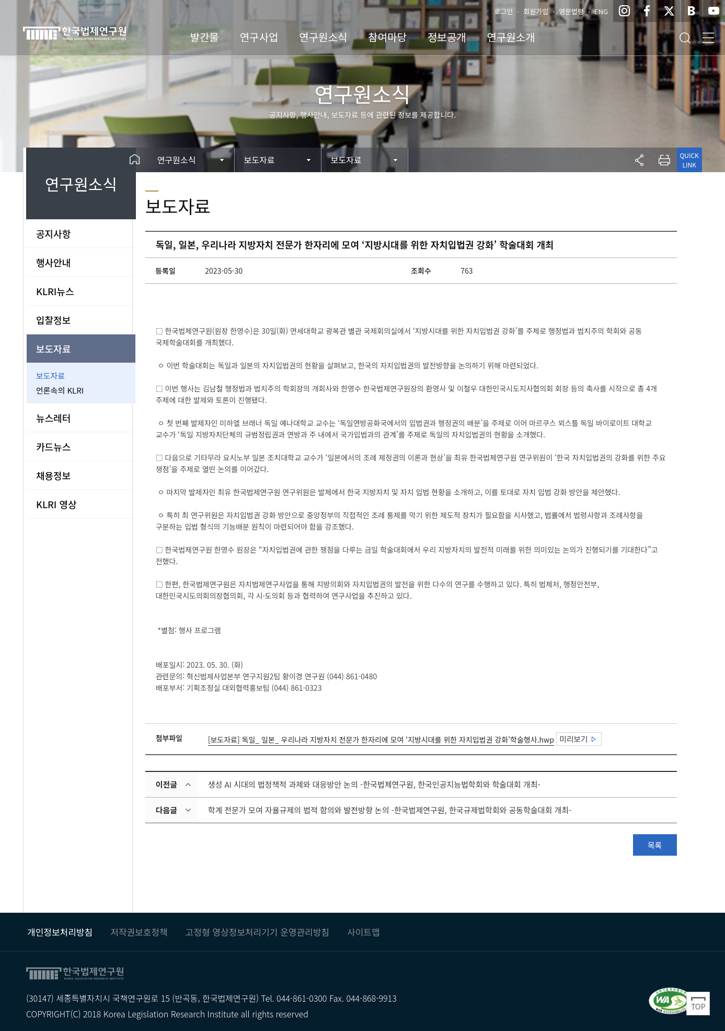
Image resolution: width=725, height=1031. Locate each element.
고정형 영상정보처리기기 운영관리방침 (257, 928)
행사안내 (53, 262)
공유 (636, 160)
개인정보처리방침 (60, 928)
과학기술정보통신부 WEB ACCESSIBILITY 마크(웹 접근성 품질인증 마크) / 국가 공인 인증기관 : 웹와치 (670, 996)
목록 (652, 844)
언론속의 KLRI (60, 390)
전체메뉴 (708, 37)
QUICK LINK (686, 160)
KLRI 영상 (56, 504)
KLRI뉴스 (55, 291)
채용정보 (53, 475)
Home (151, 160)
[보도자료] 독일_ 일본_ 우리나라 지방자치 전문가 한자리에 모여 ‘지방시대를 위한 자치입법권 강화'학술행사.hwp (396, 739)
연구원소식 (195, 159)
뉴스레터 (53, 417)
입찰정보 (53, 320)
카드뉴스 (53, 446)
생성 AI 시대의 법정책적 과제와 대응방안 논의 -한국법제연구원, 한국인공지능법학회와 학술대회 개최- (389, 784)
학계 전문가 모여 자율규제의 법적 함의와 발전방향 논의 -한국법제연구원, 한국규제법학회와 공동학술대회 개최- (405, 809)
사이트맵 (363, 928)
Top (697, 1003)
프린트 (661, 160)
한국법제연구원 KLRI (94, 33)
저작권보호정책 (138, 928)
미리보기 (588, 738)
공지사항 (53, 233)
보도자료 (53, 348)
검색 (684, 37)
